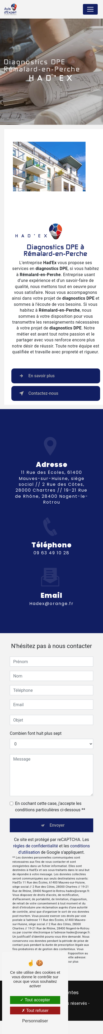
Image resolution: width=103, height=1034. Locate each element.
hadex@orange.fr (51, 599)
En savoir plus (36, 375)
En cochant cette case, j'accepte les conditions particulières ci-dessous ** (50, 806)
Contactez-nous (37, 393)
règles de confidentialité (35, 845)
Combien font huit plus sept (36, 733)
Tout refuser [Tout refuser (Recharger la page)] (35, 1010)
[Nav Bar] (90, 9)
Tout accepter (35, 1000)
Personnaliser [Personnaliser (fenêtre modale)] (35, 1021)
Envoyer (57, 825)
